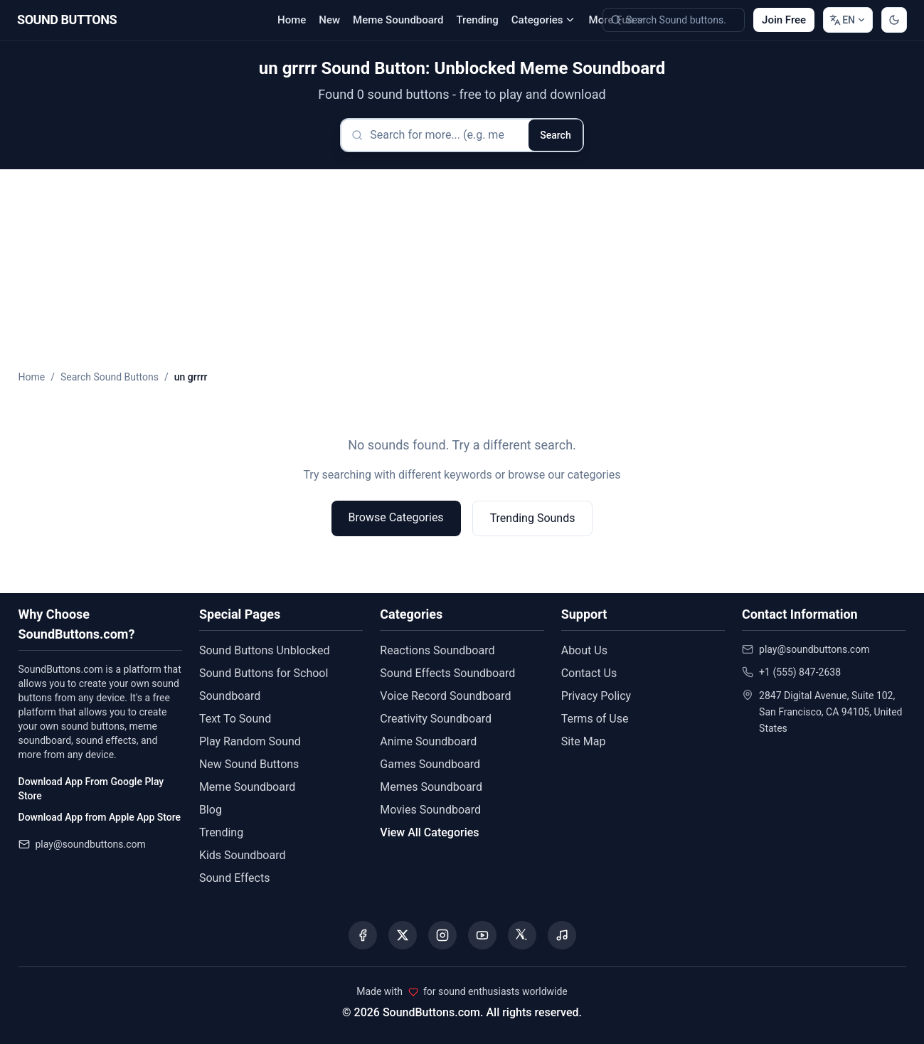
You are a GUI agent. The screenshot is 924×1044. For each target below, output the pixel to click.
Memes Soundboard (431, 787)
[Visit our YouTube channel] (482, 935)
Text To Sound (235, 718)
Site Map (583, 741)
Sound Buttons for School (263, 673)
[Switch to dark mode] (894, 20)
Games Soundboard (430, 764)
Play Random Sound (250, 741)
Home (291, 20)
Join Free (784, 20)
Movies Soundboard (430, 809)
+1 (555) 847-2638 (800, 672)
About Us (584, 650)
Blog (210, 809)
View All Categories (429, 832)
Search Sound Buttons (109, 377)
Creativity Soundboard (436, 718)
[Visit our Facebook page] (363, 935)
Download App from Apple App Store (99, 817)
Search (555, 135)
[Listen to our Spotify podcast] (562, 935)
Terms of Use (595, 718)
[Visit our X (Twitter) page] (402, 935)
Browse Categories (396, 517)
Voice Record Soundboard (445, 696)
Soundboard (229, 696)
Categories (543, 20)
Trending (477, 20)
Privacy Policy (596, 696)
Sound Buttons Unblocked (264, 650)
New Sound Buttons (249, 764)
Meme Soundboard (398, 20)
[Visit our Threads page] (522, 935)
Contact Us (589, 673)
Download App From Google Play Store (91, 788)
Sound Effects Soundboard (447, 673)
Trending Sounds (532, 518)
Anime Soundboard (428, 741)
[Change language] (848, 20)
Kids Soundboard (242, 855)
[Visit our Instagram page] (442, 935)
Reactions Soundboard (437, 650)
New (329, 20)
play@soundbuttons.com (91, 844)
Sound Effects (234, 878)
